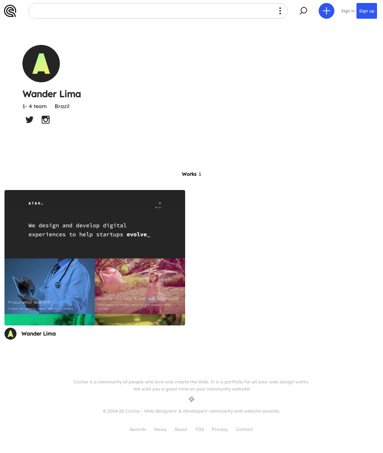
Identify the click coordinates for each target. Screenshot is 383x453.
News (160, 429)
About (180, 429)
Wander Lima (38, 333)
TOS (199, 429)
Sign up (366, 10)
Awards (138, 429)
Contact (244, 429)
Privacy (220, 429)
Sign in (348, 10)
